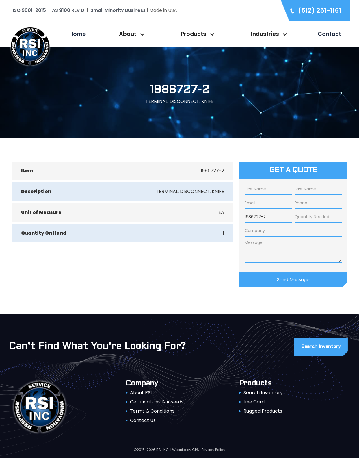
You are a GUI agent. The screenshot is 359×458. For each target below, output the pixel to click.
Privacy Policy (213, 449)
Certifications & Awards (156, 401)
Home (77, 34)
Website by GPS (185, 449)
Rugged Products (262, 411)
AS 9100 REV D (68, 10)
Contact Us (143, 420)
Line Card (254, 401)
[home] (30, 45)
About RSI (141, 392)
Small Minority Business (118, 10)
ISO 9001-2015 (29, 10)
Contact (329, 34)
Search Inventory (263, 392)
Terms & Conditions (152, 411)
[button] (130, 34)
